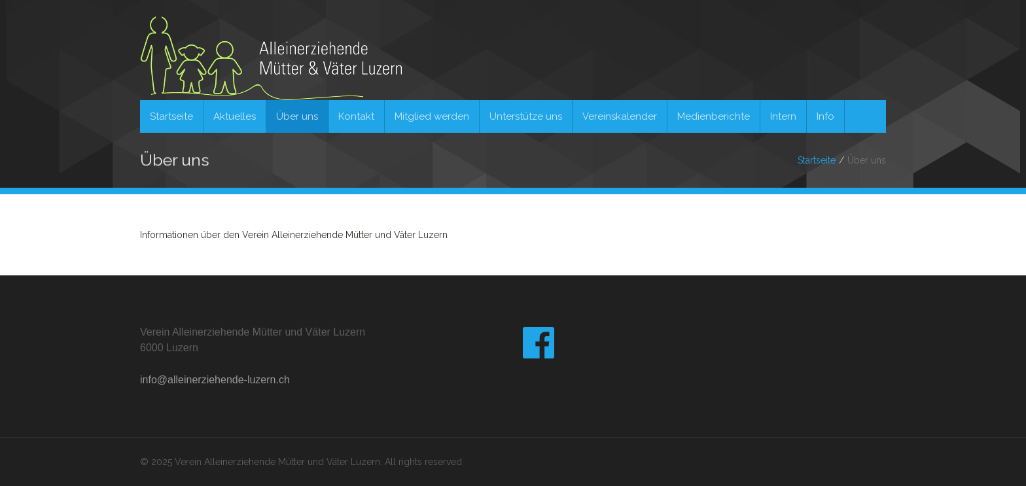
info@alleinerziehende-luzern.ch (215, 379)
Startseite (817, 160)
